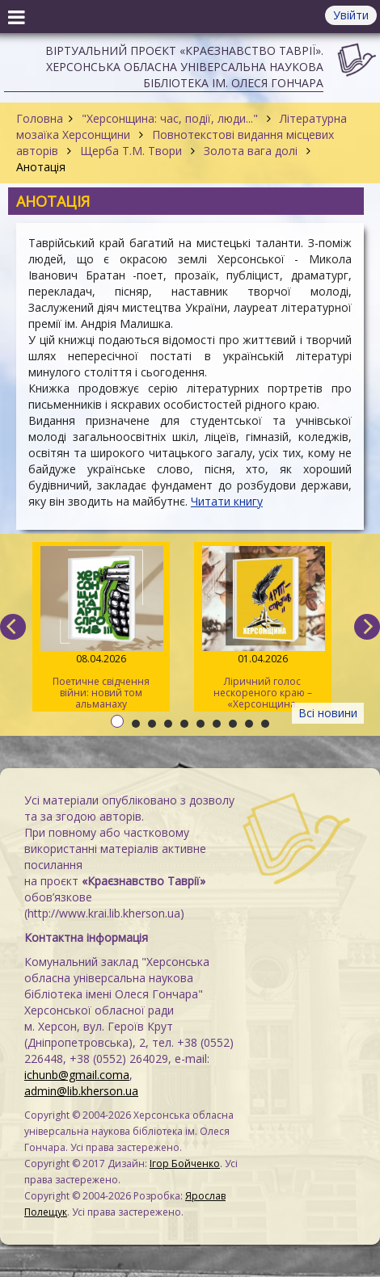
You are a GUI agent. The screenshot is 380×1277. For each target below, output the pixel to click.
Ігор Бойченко (185, 1163)
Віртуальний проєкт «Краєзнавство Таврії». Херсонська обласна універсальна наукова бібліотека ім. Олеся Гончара (184, 66)
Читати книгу (227, 501)
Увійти (351, 15)
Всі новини (327, 712)
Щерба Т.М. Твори (131, 150)
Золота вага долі (251, 150)
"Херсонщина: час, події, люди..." (169, 118)
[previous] (13, 627)
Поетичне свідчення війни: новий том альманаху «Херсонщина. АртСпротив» (101, 629)
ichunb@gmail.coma (76, 1074)
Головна (39, 118)
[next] (367, 627)
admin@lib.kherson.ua (81, 1090)
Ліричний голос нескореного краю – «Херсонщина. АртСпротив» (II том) (262, 629)
